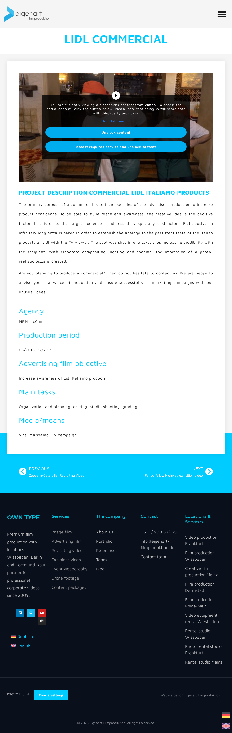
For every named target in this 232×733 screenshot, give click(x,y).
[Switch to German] (226, 714)
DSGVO (13, 694)
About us (104, 531)
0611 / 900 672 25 (159, 531)
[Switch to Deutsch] (22, 636)
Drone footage (65, 578)
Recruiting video (67, 550)
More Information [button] (116, 121)
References (106, 550)
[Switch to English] (226, 725)
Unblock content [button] (116, 132)
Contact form (153, 556)
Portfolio (104, 541)
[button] (222, 14)
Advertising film (67, 541)
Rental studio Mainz (203, 661)
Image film (62, 531)
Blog (100, 568)
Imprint (24, 694)
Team (101, 559)
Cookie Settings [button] (51, 695)
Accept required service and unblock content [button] (116, 147)
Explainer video (66, 559)
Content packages (69, 587)
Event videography (70, 568)
